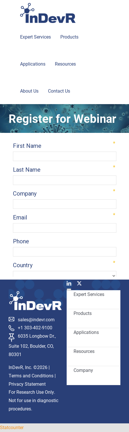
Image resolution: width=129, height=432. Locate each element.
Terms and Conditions (31, 375)
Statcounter (12, 427)
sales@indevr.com (36, 319)
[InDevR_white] (35, 293)
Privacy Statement (27, 384)
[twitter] (79, 283)
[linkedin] (69, 283)
